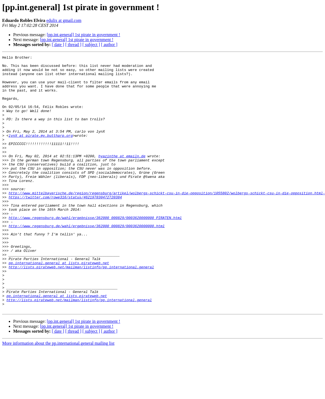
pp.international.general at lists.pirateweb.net (58, 304)
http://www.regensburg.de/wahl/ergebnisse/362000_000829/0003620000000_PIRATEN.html (95, 250)
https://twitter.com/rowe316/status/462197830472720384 (65, 225)
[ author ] (109, 44)
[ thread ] (73, 44)
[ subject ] (91, 44)
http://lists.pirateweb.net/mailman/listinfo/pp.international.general (81, 309)
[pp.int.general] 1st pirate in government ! (83, 34)
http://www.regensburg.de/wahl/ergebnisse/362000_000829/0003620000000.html (86, 260)
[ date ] (58, 44)
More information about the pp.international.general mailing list (58, 394)
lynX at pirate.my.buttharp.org (40, 151)
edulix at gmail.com (63, 20)
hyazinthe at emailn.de (122, 176)
